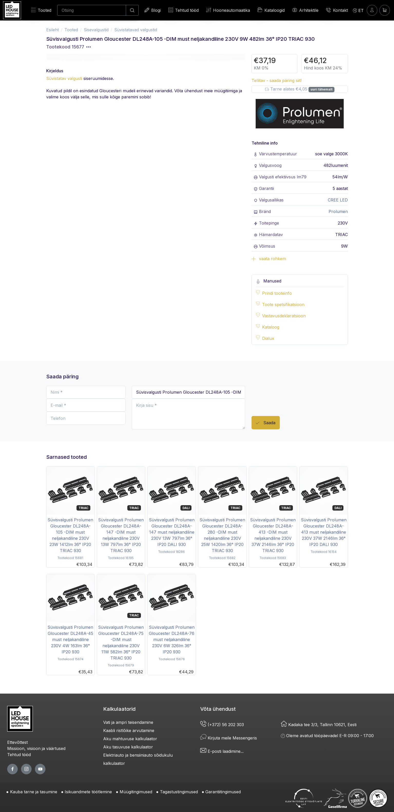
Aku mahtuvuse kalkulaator (130, 738)
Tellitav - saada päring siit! (277, 80)
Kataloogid (271, 10)
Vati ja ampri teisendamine (128, 722)
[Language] (358, 10)
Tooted (41, 10)
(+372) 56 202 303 (222, 724)
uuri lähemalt (321, 89)
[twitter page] (26, 769)
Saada (265, 423)
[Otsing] (91, 10)
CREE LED (338, 199)
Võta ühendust (218, 709)
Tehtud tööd (183, 10)
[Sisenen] (372, 10)
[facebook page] (12, 769)
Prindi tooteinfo (277, 293)
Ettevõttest (17, 742)
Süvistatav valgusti (64, 78)
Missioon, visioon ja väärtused (36, 748)
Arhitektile (305, 10)
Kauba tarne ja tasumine (33, 791)
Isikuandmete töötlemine (88, 791)
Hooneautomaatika (228, 10)
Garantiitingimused (223, 791)
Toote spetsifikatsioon (283, 304)
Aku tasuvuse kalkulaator (128, 746)
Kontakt (337, 10)
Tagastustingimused (179, 791)
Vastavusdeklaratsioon (284, 315)
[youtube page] (40, 769)
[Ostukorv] (384, 10)
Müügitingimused (136, 791)
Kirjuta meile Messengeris (228, 737)
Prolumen (338, 211)
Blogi (153, 10)
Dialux (268, 338)
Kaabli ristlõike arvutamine (128, 730)
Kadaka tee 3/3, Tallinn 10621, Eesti (319, 724)
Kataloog (270, 327)
